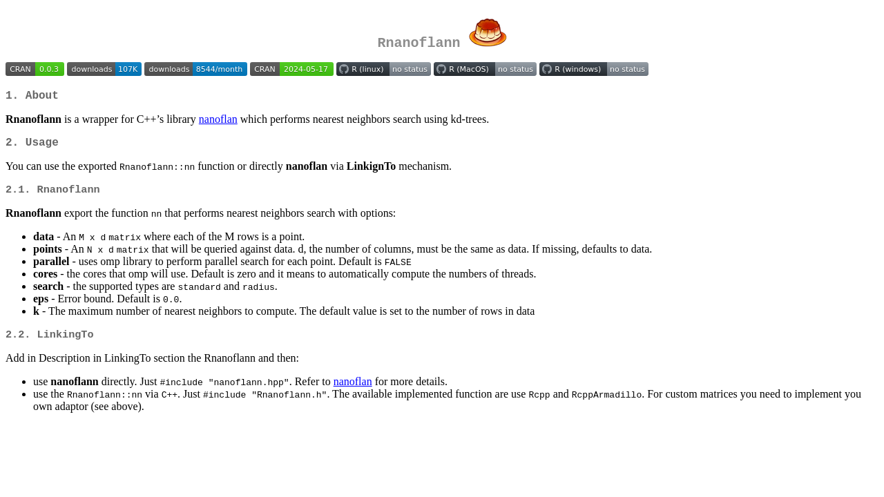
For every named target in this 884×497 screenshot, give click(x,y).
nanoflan (218, 122)
